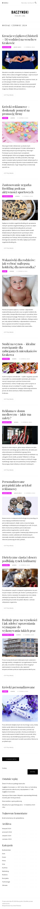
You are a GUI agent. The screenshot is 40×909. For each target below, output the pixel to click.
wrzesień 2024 (7, 832)
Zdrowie (4, 885)
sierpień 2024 (6, 836)
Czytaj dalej (9, 95)
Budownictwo (8, 635)
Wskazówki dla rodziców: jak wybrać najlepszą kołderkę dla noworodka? (19, 263)
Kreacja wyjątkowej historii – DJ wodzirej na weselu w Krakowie (20, 39)
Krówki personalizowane (18, 687)
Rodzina (4, 875)
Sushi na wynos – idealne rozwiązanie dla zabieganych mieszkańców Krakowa (19, 349)
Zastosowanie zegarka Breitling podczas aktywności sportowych (17, 188)
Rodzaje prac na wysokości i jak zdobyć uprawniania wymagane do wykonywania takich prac (19, 625)
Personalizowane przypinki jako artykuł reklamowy (16, 485)
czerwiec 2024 (7, 839)
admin (13, 118)
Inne (3, 864)
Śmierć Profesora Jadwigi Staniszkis (13, 784)
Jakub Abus (17, 47)
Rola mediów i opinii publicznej (12, 801)
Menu (6, 3)
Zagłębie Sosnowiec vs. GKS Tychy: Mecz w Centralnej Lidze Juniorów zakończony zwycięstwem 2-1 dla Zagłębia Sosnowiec (19, 789)
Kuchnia (6, 359)
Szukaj (4, 768)
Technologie (7, 196)
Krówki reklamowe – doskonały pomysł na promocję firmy (16, 110)
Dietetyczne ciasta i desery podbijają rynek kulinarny (19, 559)
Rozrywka (6, 47)
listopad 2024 (6, 828)
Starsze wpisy (11, 759)
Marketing (7, 422)
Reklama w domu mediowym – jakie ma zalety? (16, 414)
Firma (5, 118)
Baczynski (20, 12)
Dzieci (4, 857)
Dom (4, 271)
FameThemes (17, 906)
